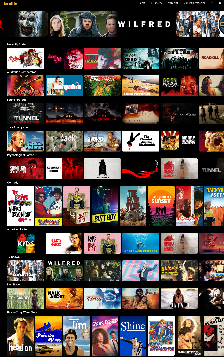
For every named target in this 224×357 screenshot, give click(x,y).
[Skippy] (179, 270)
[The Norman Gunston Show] (140, 270)
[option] (25, 58)
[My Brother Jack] (64, 141)
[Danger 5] (25, 270)
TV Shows (156, 3)
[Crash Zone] (102, 270)
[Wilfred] (64, 270)
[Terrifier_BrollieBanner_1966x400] (112, 35)
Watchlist (172, 3)
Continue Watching (194, 3)
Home (142, 3)
